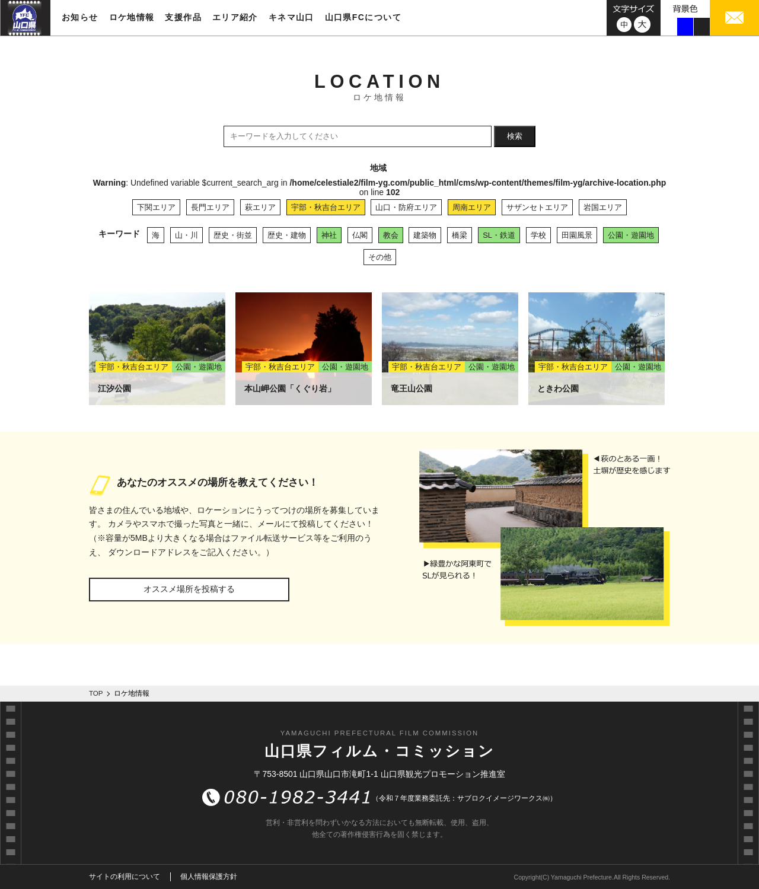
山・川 (186, 235)
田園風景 (577, 235)
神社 (329, 235)
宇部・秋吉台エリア (326, 207)
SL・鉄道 (499, 235)
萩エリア (260, 207)
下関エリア (156, 207)
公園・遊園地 (631, 235)
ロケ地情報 (132, 17)
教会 (390, 235)
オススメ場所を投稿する (189, 589)
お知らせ (80, 17)
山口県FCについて (363, 17)
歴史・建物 (286, 235)
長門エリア (210, 207)
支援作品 (183, 17)
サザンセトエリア (537, 207)
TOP (96, 693)
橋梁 (459, 235)
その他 (379, 257)
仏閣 (360, 235)
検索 (514, 136)
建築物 (424, 235)
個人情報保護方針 (208, 876)
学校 (538, 235)
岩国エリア (602, 207)
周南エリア (471, 207)
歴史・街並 (232, 235)
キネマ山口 (291, 17)
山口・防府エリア (406, 207)
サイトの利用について (124, 876)
